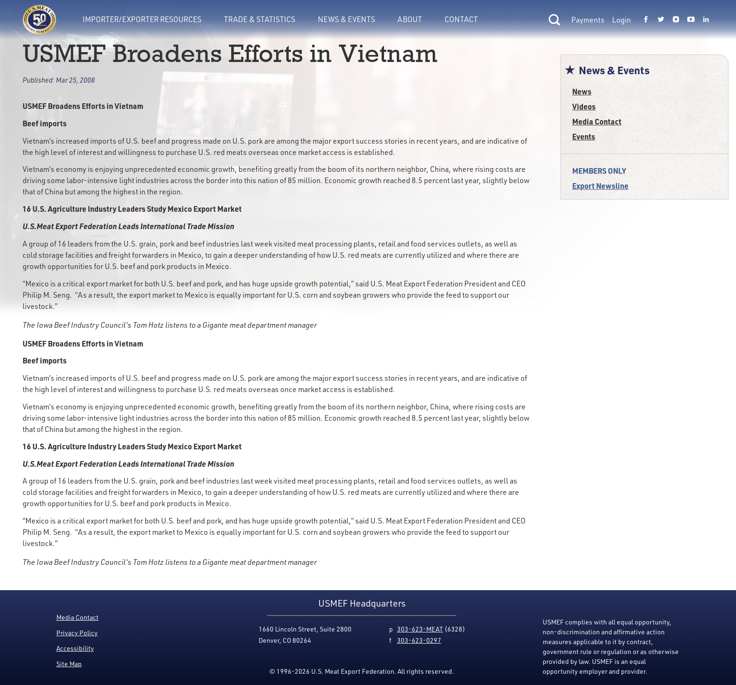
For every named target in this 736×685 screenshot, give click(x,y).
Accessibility (75, 648)
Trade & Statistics (259, 19)
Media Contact (596, 121)
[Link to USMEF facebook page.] (646, 19)
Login (621, 19)
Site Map (69, 664)
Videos (584, 106)
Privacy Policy (77, 633)
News (581, 91)
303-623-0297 (419, 640)
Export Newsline (600, 186)
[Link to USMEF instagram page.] (676, 19)
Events (583, 136)
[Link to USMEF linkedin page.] (706, 19)
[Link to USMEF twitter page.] (661, 19)
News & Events (346, 19)
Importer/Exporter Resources (142, 19)
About (410, 19)
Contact (461, 19)
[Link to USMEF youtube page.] (691, 19)
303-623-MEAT (420, 629)
